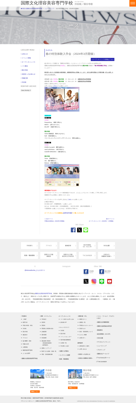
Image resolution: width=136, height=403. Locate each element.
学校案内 (24, 316)
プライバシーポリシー (27, 401)
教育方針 (25, 322)
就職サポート (83, 319)
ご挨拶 (24, 319)
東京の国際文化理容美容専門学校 (31, 8)
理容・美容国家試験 (47, 354)
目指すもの (82, 328)
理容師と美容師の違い (48, 328)
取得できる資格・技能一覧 (49, 351)
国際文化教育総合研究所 (104, 326)
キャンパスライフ (64, 327)
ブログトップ (100, 350)
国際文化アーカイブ (102, 354)
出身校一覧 (63, 343)
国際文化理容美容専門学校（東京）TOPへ (48, 401)
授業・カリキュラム (46, 316)
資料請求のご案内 (84, 346)
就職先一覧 (82, 322)
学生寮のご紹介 (64, 346)
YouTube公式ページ (103, 357)
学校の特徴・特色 (27, 325)
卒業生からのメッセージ (86, 325)
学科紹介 (44, 319)
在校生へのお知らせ (83, 354)
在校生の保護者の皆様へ (85, 358)
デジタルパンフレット (103, 342)
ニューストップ (49, 8)
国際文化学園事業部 (102, 322)
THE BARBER (101, 361)
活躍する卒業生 (64, 351)
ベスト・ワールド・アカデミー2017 (105, 317)
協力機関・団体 (27, 341)
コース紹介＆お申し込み (67, 319)
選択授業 (44, 334)
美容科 (43, 322)
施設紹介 (25, 334)
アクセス (25, 338)
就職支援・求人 (82, 316)
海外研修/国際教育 (65, 340)
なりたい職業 (83, 334)
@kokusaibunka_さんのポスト (35, 270)
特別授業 (44, 338)
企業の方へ (82, 338)
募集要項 (99, 330)
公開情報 (25, 347)
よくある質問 (26, 353)
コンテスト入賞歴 (64, 355)
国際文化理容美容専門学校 (43, 293)
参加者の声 (63, 322)
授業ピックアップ (46, 348)
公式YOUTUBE (67, 213)
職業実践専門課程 (27, 350)
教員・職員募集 (64, 359)
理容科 (43, 325)
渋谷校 (24, 328)
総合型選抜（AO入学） (103, 334)
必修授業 (44, 331)
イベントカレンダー (65, 336)
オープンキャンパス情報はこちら (103, 59)
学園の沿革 (26, 344)
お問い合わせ (83, 349)
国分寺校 (25, 331)
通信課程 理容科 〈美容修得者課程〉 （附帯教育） (47, 343)
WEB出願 (99, 338)
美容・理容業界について (86, 331)
